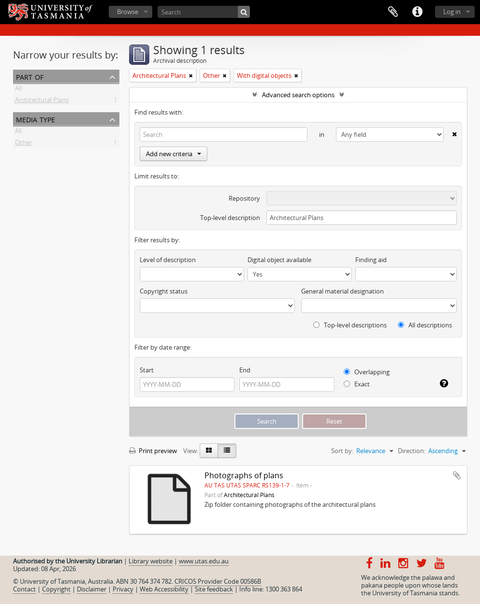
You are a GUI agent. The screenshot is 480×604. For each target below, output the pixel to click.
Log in (452, 11)
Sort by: (342, 450)
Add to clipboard (457, 475)
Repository (244, 198)
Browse (127, 11)
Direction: (411, 450)
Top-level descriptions (350, 325)
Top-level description (230, 217)
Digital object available (279, 259)
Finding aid (371, 259)
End (244, 370)
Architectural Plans (42, 101)
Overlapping (367, 372)
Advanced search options (298, 94)
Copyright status (164, 291)
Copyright (56, 589)
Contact (24, 589)
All (18, 90)
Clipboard (393, 12)
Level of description (168, 259)
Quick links (417, 12)
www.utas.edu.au (204, 561)
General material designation (342, 291)
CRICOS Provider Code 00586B (218, 581)
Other (23, 144)
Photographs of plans (243, 475)
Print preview (153, 450)
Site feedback (214, 589)
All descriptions (425, 325)
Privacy (123, 589)
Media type (35, 118)
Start (147, 370)
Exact (357, 384)
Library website (151, 561)
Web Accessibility (164, 589)
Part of (30, 76)
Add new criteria (173, 153)
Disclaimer (91, 589)
